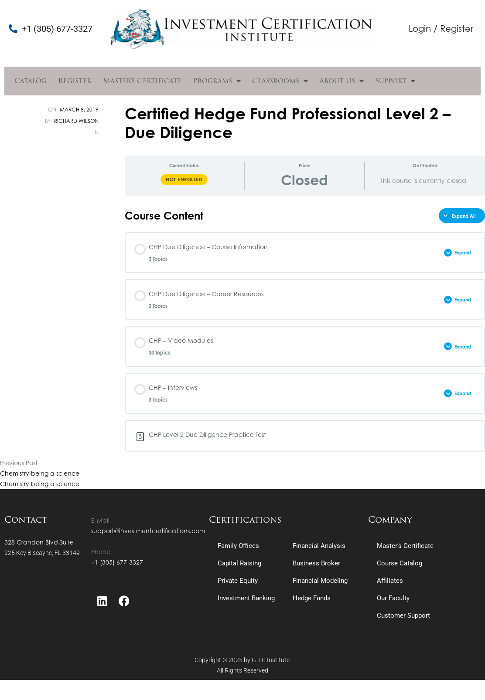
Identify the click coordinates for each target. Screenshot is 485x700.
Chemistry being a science (39, 473)
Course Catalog (399, 563)
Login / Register (441, 28)
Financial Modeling (320, 581)
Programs (217, 81)
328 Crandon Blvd (31, 542)
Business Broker (316, 563)
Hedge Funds (312, 598)
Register (75, 80)
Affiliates (390, 581)
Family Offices (238, 546)
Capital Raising (239, 563)
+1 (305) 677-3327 (117, 562)
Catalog (30, 80)
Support (395, 81)
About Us (341, 81)
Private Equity (238, 581)
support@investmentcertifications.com (148, 530)
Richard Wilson (76, 121)
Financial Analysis (319, 546)
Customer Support (403, 615)
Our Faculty (393, 598)
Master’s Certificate (142, 80)
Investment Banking (246, 598)
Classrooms (280, 81)
